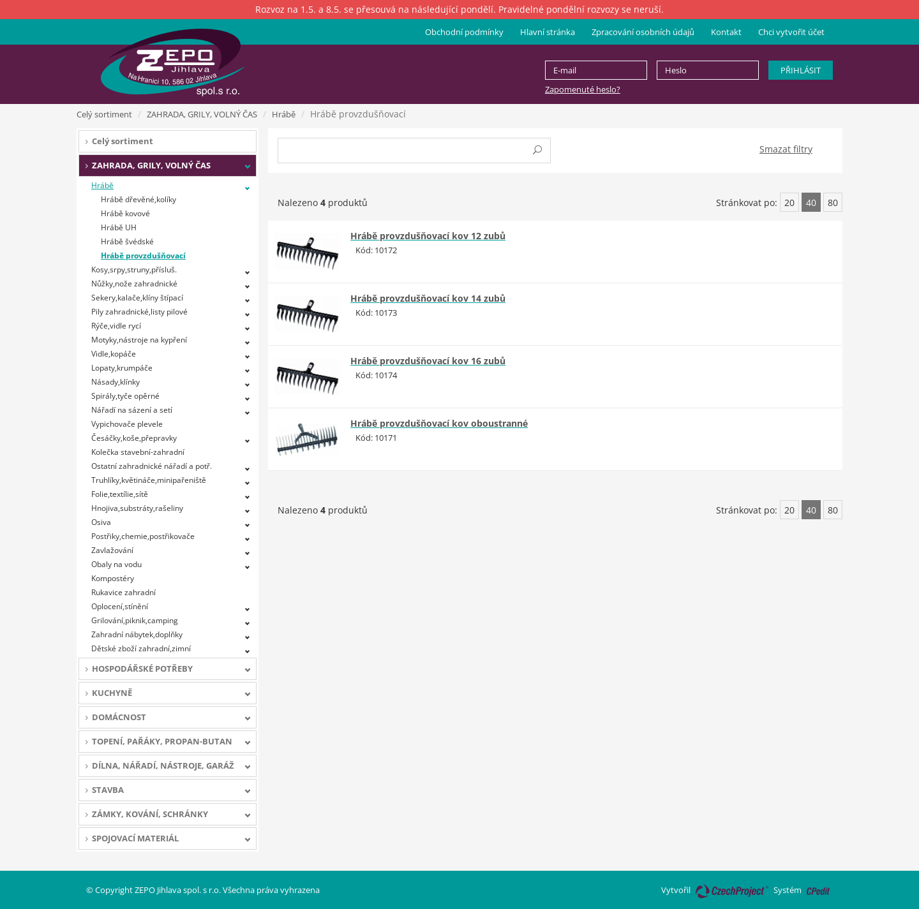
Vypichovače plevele (127, 423)
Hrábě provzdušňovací (143, 255)
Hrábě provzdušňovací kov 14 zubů (427, 298)
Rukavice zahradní (123, 592)
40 (811, 202)
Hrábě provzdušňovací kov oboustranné (439, 423)
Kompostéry (112, 578)
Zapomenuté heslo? (582, 89)
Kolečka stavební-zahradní (137, 452)
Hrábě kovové (125, 213)
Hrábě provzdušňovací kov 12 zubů (427, 236)
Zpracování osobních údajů (643, 32)
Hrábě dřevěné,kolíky (138, 199)
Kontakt (726, 32)
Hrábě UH (119, 227)
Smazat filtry (785, 149)
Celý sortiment (104, 114)
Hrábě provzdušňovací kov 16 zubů (427, 361)
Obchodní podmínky (464, 32)
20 (789, 202)
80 (833, 202)
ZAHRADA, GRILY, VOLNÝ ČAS (202, 114)
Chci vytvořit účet (791, 32)
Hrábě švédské (127, 241)
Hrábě (283, 114)
